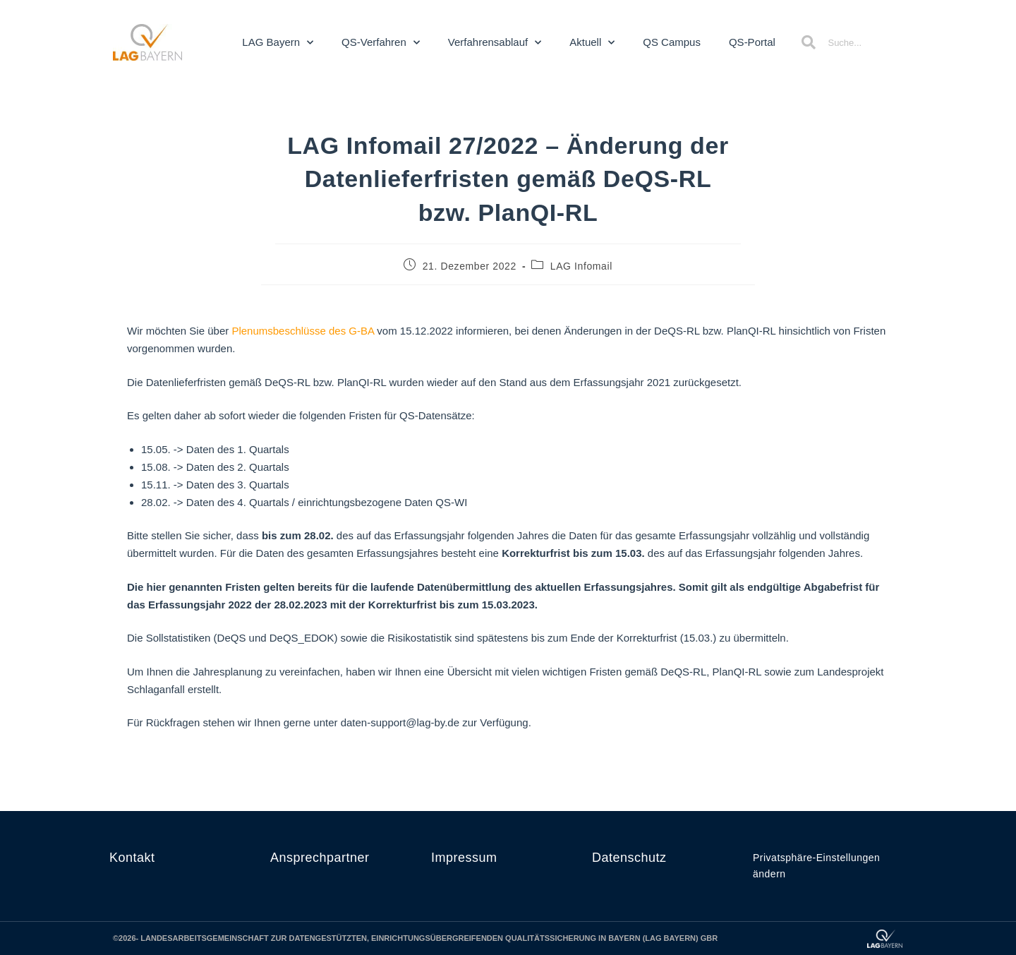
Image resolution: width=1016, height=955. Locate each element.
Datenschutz (629, 858)
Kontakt (132, 858)
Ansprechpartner (320, 858)
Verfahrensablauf (494, 43)
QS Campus (672, 42)
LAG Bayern (277, 43)
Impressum (464, 858)
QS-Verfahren (380, 43)
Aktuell (592, 43)
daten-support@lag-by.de (400, 722)
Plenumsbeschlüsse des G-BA (302, 331)
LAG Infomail (581, 266)
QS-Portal (752, 42)
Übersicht (469, 672)
